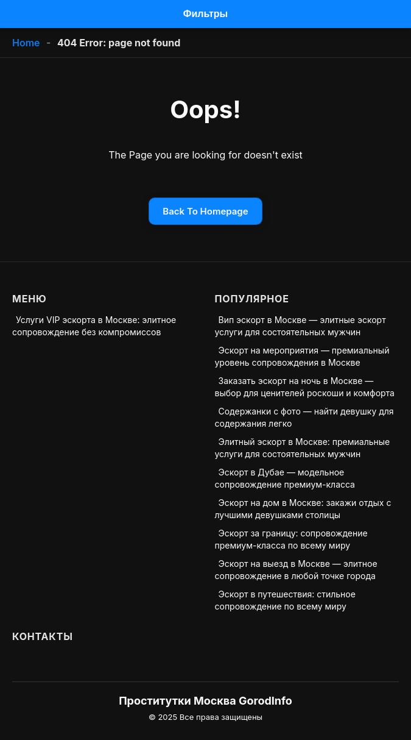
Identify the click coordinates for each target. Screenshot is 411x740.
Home (26, 43)
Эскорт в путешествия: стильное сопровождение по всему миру (285, 600)
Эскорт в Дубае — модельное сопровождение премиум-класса (285, 478)
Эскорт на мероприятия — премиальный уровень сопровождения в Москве (302, 356)
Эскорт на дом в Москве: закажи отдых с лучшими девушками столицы (303, 508)
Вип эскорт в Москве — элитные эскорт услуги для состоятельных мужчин (300, 326)
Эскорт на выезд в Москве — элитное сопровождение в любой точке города (296, 569)
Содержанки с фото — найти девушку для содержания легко (304, 417)
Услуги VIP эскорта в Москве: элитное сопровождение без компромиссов (94, 326)
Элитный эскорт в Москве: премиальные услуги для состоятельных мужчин (302, 447)
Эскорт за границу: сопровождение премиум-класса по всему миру (291, 539)
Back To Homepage (205, 211)
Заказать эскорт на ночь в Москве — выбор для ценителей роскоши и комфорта (305, 386)
